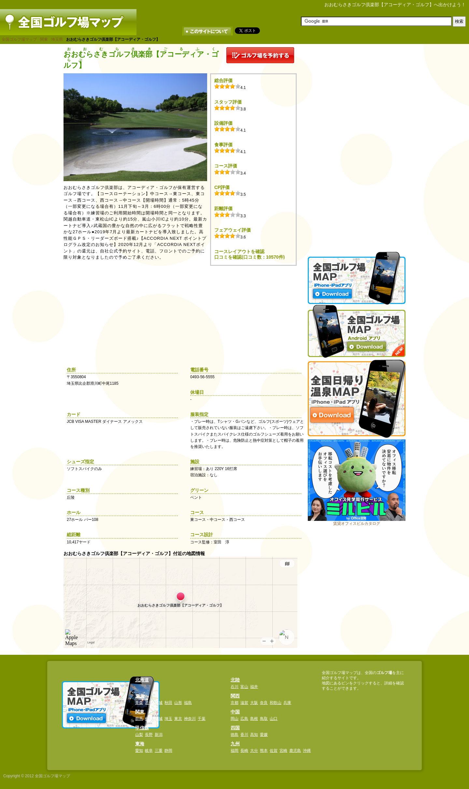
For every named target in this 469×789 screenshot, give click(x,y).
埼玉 (168, 718)
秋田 (168, 702)
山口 (273, 718)
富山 (244, 686)
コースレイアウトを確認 (239, 251)
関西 (235, 695)
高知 (254, 734)
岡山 (234, 718)
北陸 (235, 679)
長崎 (244, 750)
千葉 (202, 718)
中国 (235, 711)
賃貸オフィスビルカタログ (356, 523)
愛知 (139, 750)
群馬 (139, 718)
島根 (254, 718)
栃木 (149, 718)
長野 (149, 734)
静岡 (168, 750)
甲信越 (142, 727)
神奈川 (190, 718)
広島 (244, 718)
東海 (139, 743)
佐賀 (273, 750)
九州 (235, 743)
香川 (244, 734)
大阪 (254, 702)
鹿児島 (295, 750)
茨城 (159, 718)
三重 (159, 750)
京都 (234, 702)
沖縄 (307, 750)
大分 (254, 750)
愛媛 (264, 734)
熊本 (264, 750)
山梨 (139, 734)
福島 (188, 702)
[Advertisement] (356, 145)
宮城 (159, 702)
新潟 (159, 734)
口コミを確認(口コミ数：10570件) (249, 257)
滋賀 (244, 702)
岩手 (149, 702)
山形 (178, 702)
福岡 (234, 750)
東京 (178, 718)
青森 (139, 702)
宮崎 (283, 750)
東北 (139, 695)
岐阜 (149, 750)
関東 (44, 39)
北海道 (142, 679)
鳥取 (264, 718)
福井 (254, 686)
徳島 (234, 734)
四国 (235, 727)
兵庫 (287, 702)
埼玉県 (57, 39)
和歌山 (275, 702)
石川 (234, 686)
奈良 (264, 702)
